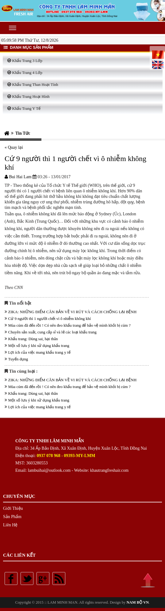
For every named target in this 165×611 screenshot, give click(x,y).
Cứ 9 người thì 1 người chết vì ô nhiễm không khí (49, 318)
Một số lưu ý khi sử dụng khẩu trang (38, 345)
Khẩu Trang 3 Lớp (27, 60)
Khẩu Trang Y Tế (26, 108)
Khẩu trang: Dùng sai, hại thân (33, 338)
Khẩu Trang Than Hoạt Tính (35, 84)
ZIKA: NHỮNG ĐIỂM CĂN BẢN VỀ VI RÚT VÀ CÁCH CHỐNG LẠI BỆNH (72, 311)
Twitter (27, 578)
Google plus (42, 578)
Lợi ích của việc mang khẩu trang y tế (39, 352)
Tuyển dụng (18, 359)
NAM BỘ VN (137, 602)
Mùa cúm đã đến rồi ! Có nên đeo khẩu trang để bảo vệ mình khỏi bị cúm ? (69, 325)
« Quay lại (14, 147)
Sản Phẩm (12, 516)
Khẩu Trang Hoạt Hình (31, 96)
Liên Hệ (10, 525)
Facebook (11, 578)
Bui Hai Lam (18, 177)
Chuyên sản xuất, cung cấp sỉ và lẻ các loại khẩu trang (52, 332)
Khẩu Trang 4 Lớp (27, 72)
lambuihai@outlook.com (49, 470)
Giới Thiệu (13, 508)
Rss (58, 578)
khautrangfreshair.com (109, 470)
